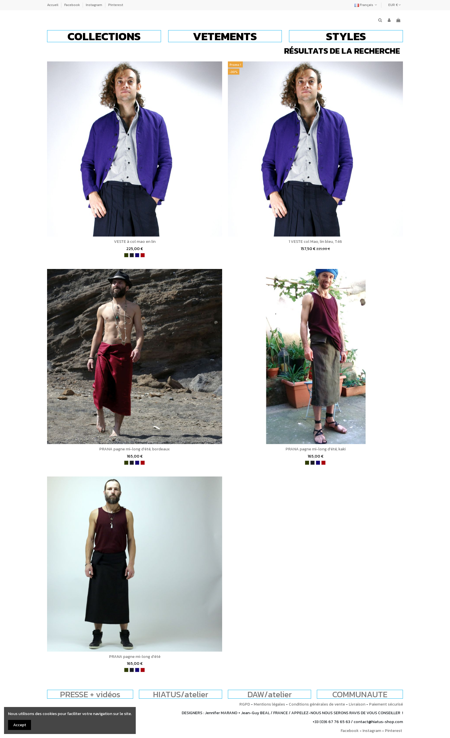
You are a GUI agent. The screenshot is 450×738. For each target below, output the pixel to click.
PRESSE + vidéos (90, 694)
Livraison (357, 704)
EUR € (394, 4)
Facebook (72, 4)
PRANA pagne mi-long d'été (134, 657)
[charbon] (132, 255)
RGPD (244, 704)
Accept (19, 725)
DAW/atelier (269, 694)
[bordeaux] (143, 255)
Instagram (94, 4)
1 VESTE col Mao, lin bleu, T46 (315, 242)
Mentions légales (269, 704)
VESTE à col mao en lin (135, 242)
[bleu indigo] (137, 255)
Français (366, 4)
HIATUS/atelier (180, 694)
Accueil (53, 4)
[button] (104, 36)
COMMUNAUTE (359, 694)
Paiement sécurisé (386, 704)
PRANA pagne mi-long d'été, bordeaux (134, 449)
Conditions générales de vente (317, 704)
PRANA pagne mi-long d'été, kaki (316, 449)
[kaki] (126, 255)
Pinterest (115, 4)
